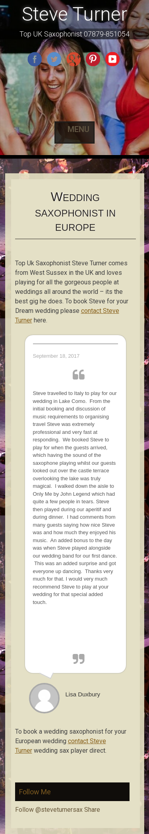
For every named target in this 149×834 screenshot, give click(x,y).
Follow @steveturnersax (49, 809)
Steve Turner (74, 14)
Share (92, 809)
